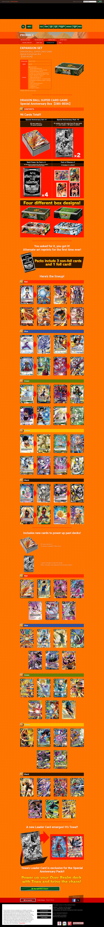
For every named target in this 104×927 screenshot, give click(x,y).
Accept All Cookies (44, 910)
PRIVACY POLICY (50, 900)
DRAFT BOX (39, 42)
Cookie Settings (41, 900)
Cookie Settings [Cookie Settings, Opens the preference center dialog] (44, 917)
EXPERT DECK (63, 40)
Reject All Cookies (44, 914)
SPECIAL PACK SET (27, 42)
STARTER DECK (51, 40)
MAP (100, 1)
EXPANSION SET (50, 42)
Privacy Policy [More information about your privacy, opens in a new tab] (22, 923)
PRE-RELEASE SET (39, 40)
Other (60, 42)
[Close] (50, 906)
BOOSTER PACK (25, 40)
